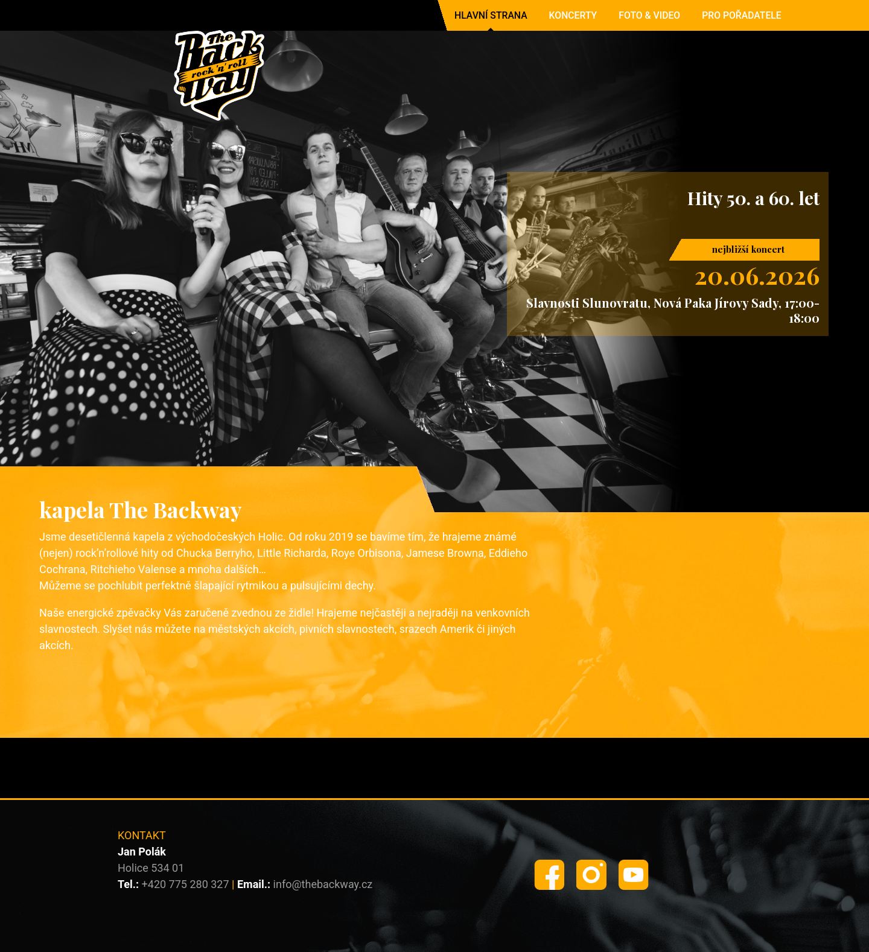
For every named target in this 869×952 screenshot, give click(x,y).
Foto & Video (649, 15)
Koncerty (573, 15)
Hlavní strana (490, 15)
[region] (434, 263)
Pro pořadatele (741, 15)
